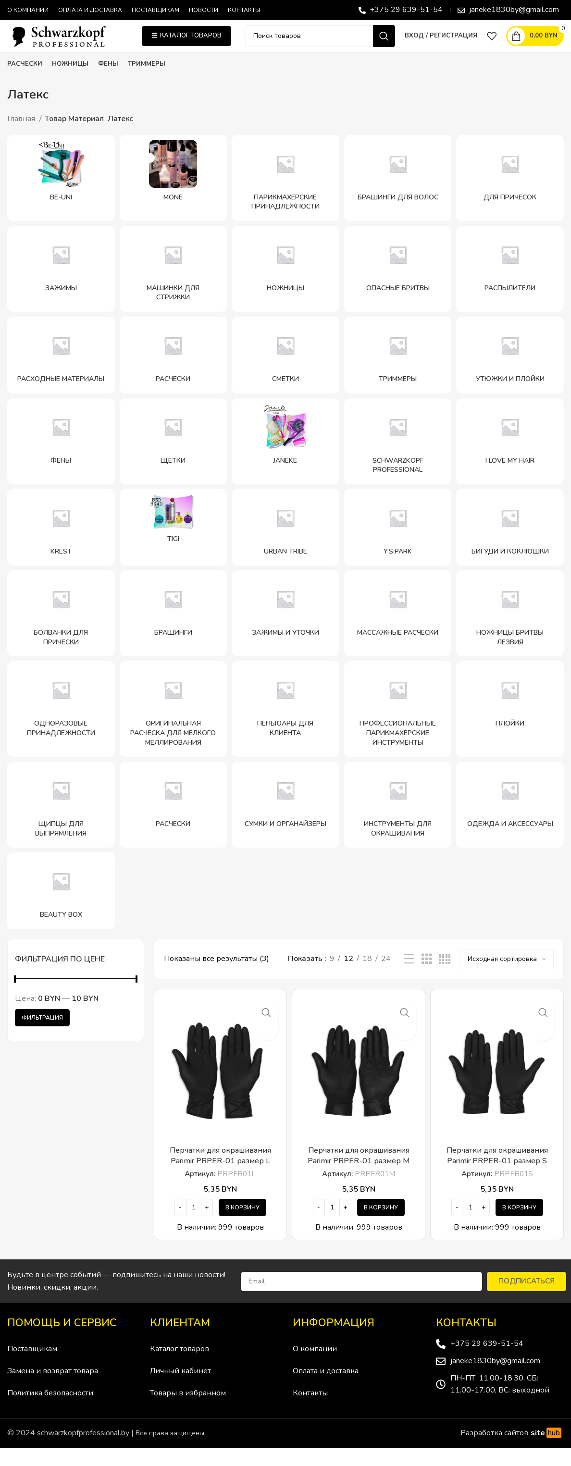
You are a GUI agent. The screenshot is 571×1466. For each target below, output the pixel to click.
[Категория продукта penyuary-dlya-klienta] (285, 728)
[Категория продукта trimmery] (398, 373)
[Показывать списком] (409, 978)
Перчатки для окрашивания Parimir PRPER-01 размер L (220, 1173)
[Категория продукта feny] (61, 460)
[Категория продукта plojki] (510, 728)
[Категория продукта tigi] (173, 545)
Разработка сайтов (512, 1451)
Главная (22, 137)
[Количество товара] (193, 1225)
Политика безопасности (50, 1411)
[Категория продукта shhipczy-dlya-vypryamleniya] (61, 823)
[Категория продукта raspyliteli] (510, 287)
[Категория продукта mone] (173, 196)
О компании (315, 1367)
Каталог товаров (179, 1367)
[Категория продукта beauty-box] (61, 909)
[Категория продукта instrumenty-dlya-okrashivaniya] (398, 823)
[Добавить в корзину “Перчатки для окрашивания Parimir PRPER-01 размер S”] (519, 1225)
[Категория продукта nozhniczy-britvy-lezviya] (510, 632)
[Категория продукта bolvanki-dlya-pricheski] (61, 632)
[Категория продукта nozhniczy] (285, 287)
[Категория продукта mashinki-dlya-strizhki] (173, 287)
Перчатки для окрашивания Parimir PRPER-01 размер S (497, 1173)
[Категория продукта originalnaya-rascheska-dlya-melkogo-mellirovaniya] (173, 728)
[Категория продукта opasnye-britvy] (398, 287)
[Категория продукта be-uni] (61, 196)
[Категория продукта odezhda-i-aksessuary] (510, 823)
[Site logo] (67, 44)
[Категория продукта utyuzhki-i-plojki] (510, 373)
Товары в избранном (188, 1411)
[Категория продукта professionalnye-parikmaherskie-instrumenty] (398, 728)
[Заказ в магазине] (507, 977)
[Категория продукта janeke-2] (285, 460)
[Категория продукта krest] (61, 545)
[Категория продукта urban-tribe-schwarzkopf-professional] (285, 545)
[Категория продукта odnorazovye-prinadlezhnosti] (61, 728)
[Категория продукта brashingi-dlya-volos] (398, 196)
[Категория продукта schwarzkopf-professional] (398, 460)
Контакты (310, 1411)
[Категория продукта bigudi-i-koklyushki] (510, 545)
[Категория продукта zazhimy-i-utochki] (285, 632)
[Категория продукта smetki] (285, 373)
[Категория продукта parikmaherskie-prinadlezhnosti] (285, 196)
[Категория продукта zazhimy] (61, 287)
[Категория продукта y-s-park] (398, 545)
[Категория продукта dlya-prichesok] (510, 196)
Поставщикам (32, 1367)
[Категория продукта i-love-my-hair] (510, 460)
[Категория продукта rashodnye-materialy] (61, 373)
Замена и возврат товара (52, 1389)
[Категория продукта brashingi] (173, 632)
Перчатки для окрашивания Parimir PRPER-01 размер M (359, 1173)
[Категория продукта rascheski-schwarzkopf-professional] (173, 823)
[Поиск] (320, 45)
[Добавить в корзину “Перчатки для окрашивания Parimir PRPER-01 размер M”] (381, 1225)
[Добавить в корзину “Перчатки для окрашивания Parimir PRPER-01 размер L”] (242, 1225)
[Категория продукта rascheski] (173, 373)
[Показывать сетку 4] (444, 978)
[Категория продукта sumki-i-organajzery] (285, 823)
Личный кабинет (180, 1389)
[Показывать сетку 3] (427, 978)
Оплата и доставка (326, 1389)
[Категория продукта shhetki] (173, 460)
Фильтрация (42, 1036)
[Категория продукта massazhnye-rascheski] (398, 632)
